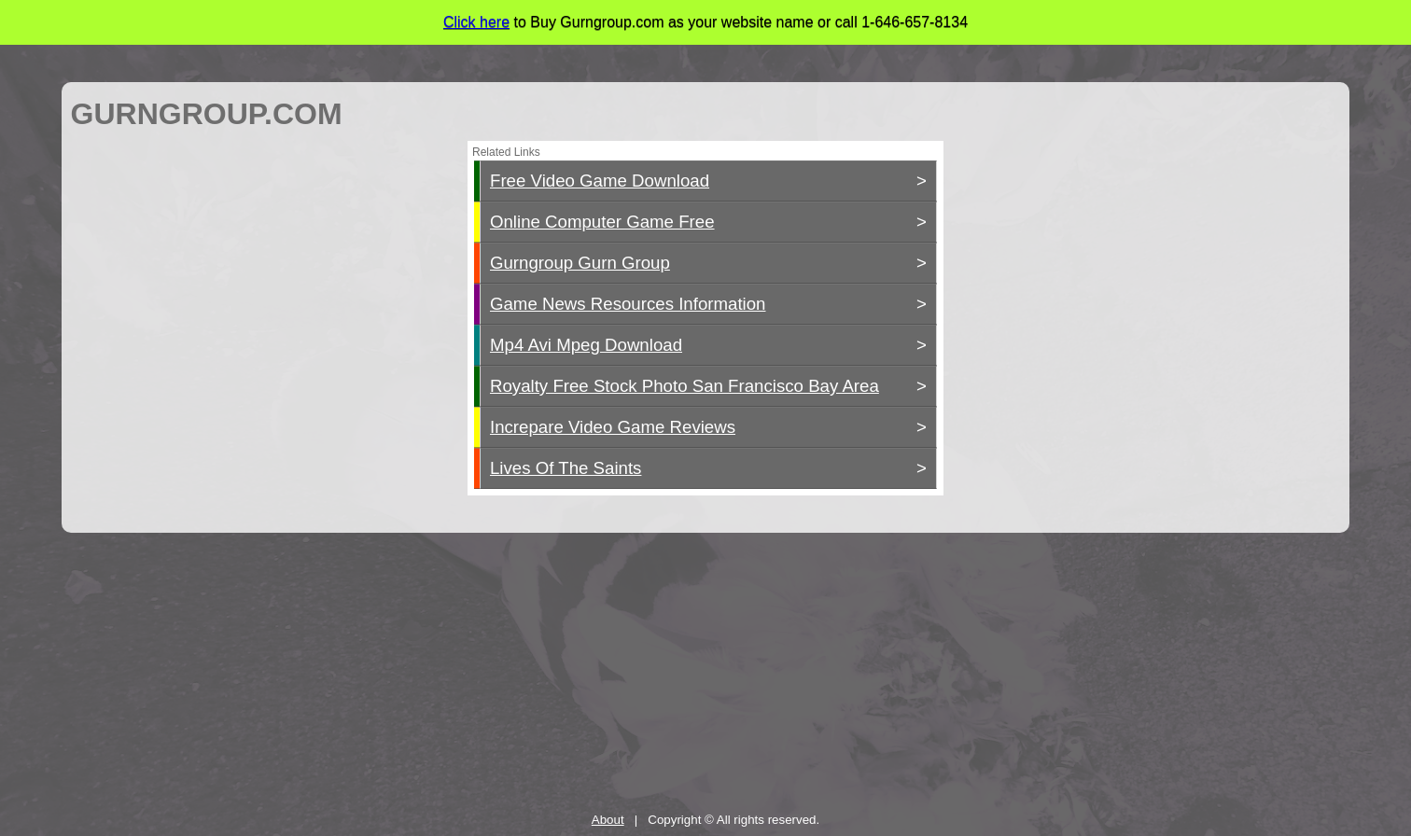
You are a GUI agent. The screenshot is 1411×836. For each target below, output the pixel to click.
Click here (476, 22)
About (608, 820)
